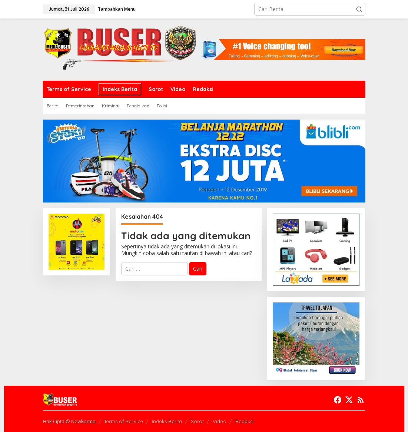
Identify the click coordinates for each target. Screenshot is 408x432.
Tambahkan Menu (117, 9)
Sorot (197, 421)
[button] (359, 9)
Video (219, 421)
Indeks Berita (167, 421)
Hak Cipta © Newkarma (69, 421)
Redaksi (244, 421)
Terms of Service (123, 421)
